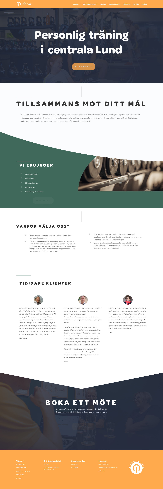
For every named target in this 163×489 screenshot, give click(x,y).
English (144, 4)
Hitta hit (101, 471)
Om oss (76, 4)
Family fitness (30, 187)
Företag (103, 4)
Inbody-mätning (114, 4)
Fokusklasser (30, 178)
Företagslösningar (31, 183)
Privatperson (20, 464)
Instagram (74, 464)
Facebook (74, 467)
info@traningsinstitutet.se (108, 467)
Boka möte (82, 66)
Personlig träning (89, 4)
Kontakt (136, 4)
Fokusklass (20, 475)
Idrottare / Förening (23, 471)
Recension (126, 4)
